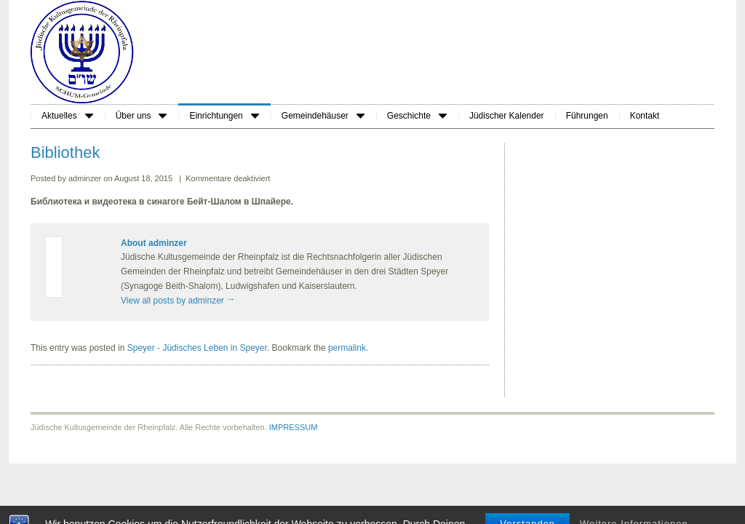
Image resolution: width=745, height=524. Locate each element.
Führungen (587, 116)
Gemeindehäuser (323, 116)
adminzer (85, 178)
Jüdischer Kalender (506, 116)
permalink (347, 348)
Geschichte (417, 116)
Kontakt (645, 116)
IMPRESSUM (293, 427)
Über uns (141, 116)
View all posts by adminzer (178, 300)
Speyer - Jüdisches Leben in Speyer (197, 348)
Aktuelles (67, 116)
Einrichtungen (223, 116)
